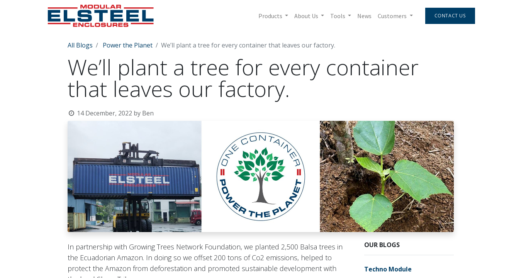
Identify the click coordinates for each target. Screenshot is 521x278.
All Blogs (80, 45)
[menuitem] (364, 16)
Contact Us (450, 15)
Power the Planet (128, 45)
